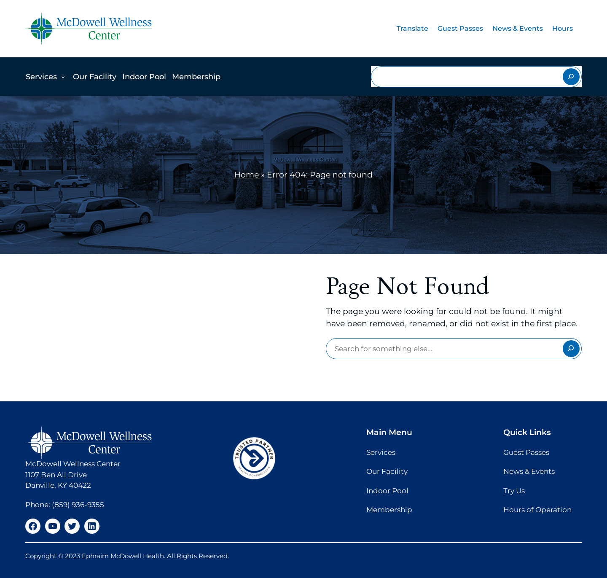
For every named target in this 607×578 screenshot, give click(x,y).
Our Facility (94, 76)
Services (41, 76)
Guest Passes (460, 28)
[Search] (571, 76)
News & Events (517, 28)
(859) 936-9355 (78, 504)
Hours (562, 28)
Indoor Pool (144, 76)
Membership (196, 76)
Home (246, 175)
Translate (412, 28)
